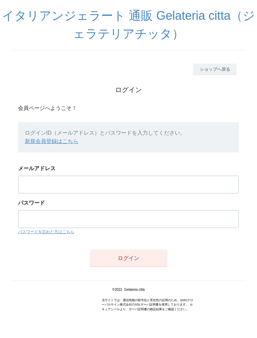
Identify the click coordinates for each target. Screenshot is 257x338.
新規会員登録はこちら (51, 141)
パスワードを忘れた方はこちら (46, 231)
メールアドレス (37, 168)
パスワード (31, 203)
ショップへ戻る (215, 69)
